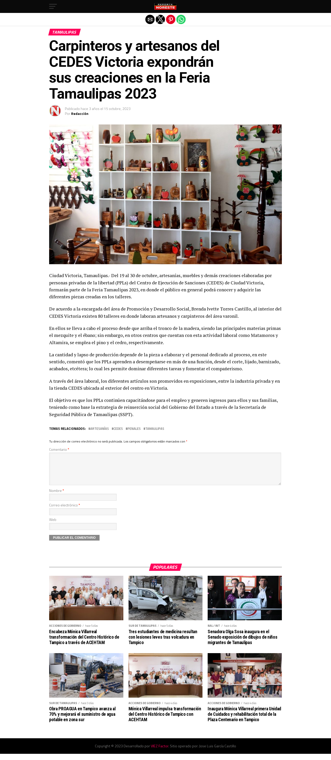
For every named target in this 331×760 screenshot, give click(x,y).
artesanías (99, 428)
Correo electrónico (64, 511)
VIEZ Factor (159, 752)
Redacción (79, 113)
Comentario (59, 449)
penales (134, 428)
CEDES (118, 428)
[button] (53, 6)
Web (52, 526)
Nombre (56, 497)
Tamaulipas (154, 428)
